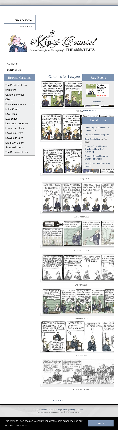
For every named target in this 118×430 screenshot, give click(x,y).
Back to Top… (59, 400)
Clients (9, 99)
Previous (96, 102)
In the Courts (12, 109)
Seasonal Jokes (14, 147)
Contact (64, 410)
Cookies (80, 410)
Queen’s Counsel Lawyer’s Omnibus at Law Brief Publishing (96, 149)
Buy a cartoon (23, 20)
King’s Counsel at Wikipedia (97, 135)
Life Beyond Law (14, 142)
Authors (44, 410)
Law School (11, 118)
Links (57, 410)
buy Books (26, 26)
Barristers (10, 90)
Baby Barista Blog (92, 139)
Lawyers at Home (15, 128)
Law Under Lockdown (17, 123)
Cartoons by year (14, 94)
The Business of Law (16, 152)
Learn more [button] (21, 425)
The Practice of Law (16, 85)
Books (51, 410)
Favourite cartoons (15, 104)
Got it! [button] (101, 423)
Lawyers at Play (14, 133)
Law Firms (11, 114)
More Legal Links (91, 171)
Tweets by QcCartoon (91, 111)
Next (102, 102)
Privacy (72, 410)
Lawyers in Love (14, 138)
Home (37, 410)
